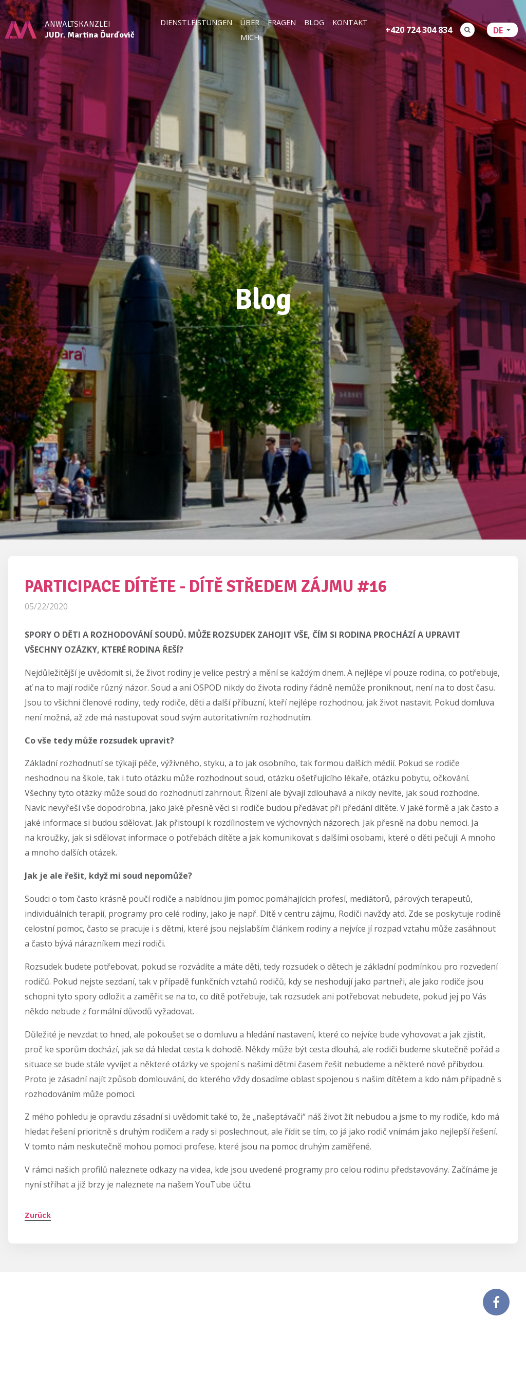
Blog (314, 22)
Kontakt (350, 22)
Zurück (38, 1201)
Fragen (282, 22)
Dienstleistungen (196, 22)
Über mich (249, 29)
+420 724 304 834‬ (418, 29)
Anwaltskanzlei (90, 30)
